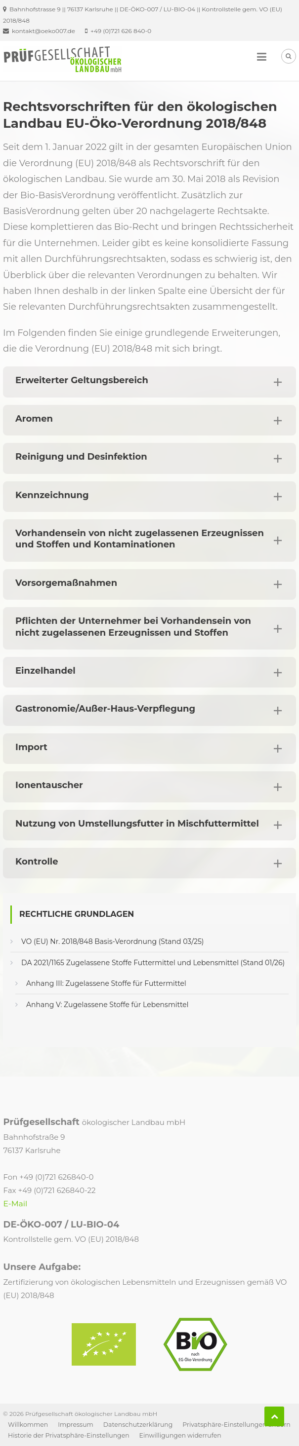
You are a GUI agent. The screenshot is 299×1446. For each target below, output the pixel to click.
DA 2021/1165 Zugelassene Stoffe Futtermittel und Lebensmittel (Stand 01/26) (153, 962)
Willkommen (28, 1424)
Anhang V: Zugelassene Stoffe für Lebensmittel (107, 1004)
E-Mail (15, 1203)
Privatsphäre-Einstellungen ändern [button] (236, 1424)
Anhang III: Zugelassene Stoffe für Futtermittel (106, 983)
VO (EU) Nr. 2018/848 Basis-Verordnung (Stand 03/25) (112, 941)
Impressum (75, 1424)
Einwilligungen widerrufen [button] (180, 1435)
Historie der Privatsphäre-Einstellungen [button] (68, 1435)
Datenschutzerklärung (138, 1424)
